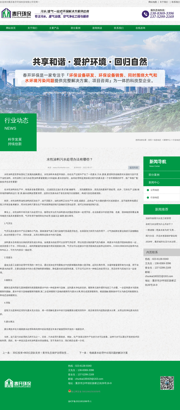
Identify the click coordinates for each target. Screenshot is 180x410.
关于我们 (32, 28)
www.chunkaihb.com (61, 168)
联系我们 (119, 28)
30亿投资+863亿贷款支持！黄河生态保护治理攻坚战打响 (43, 352)
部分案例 (75, 28)
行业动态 (155, 197)
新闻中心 (167, 140)
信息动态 (157, 140)
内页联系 (152, 252)
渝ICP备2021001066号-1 (80, 401)
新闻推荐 (161, 209)
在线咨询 (140, 28)
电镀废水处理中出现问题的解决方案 (108, 352)
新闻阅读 (97, 28)
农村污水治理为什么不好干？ (159, 224)
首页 (150, 140)
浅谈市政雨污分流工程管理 (158, 218)
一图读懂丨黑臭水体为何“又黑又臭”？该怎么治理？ (162, 230)
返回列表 (134, 167)
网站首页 (11, 28)
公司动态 (155, 190)
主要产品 (54, 28)
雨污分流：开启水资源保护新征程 (161, 236)
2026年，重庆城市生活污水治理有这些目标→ (162, 241)
